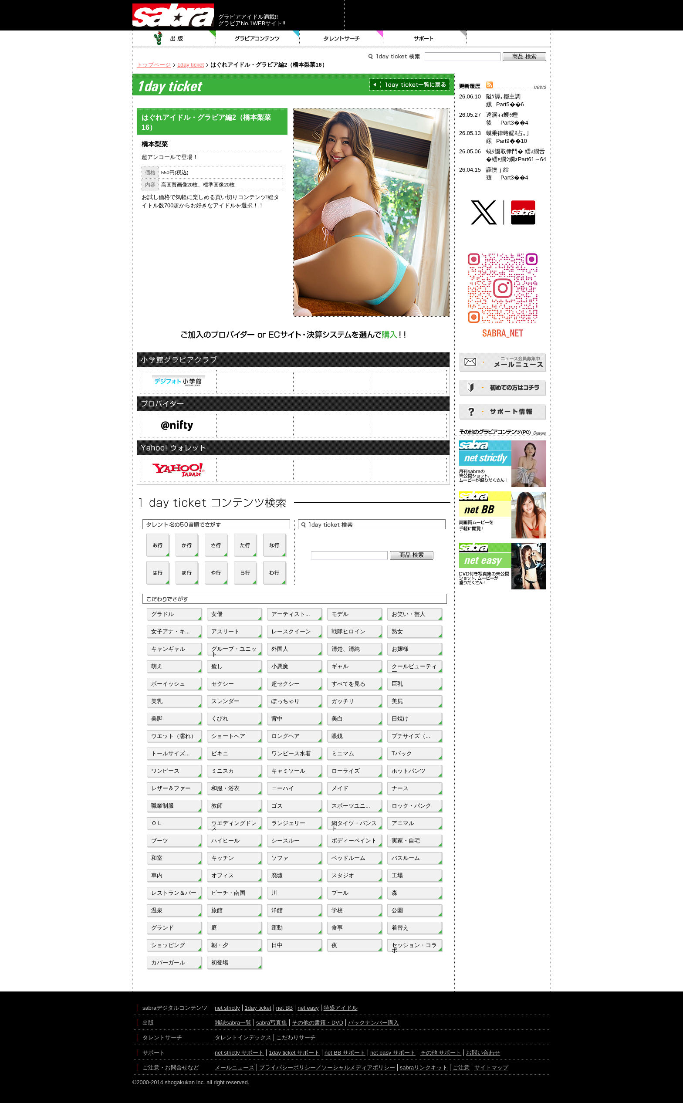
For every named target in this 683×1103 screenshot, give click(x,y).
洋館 (277, 910)
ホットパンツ (409, 771)
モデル (339, 614)
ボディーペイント (354, 840)
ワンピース (165, 771)
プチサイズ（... (411, 736)
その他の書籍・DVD (317, 1022)
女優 (217, 614)
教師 (217, 805)
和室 (156, 858)
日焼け (400, 718)
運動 (277, 927)
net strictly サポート (239, 1052)
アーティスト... (290, 614)
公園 (397, 910)
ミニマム (342, 753)
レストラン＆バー (173, 893)
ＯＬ (156, 823)
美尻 (397, 701)
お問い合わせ (483, 1052)
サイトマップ (491, 1067)
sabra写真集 (271, 1022)
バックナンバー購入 (373, 1022)
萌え (156, 666)
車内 (156, 875)
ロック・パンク (411, 805)
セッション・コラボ (414, 947)
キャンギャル (168, 649)
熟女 (397, 631)
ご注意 (461, 1067)
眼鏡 (337, 736)
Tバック (402, 753)
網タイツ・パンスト (354, 825)
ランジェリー (288, 823)
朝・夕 (219, 945)
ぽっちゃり (285, 701)
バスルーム (406, 858)
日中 (277, 945)
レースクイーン (291, 631)
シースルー (285, 840)
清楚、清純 (345, 649)
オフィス (222, 875)
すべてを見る (348, 683)
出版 (174, 38)
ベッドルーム (348, 858)
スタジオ (342, 875)
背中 (277, 718)
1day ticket (190, 64)
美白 (337, 718)
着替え (400, 927)
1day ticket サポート (294, 1052)
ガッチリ (342, 701)
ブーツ (159, 840)
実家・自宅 (406, 840)
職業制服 (162, 805)
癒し (217, 666)
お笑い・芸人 (409, 614)
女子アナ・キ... (170, 631)
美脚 (156, 718)
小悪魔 (279, 666)
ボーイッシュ (168, 683)
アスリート (225, 631)
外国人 (279, 649)
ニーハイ (282, 788)
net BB (284, 1008)
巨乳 (397, 683)
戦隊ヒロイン (348, 631)
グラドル (162, 614)
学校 (337, 910)
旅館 (217, 910)
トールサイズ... (170, 753)
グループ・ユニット (234, 651)
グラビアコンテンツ (258, 38)
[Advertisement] (502, 630)
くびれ (219, 718)
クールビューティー (414, 668)
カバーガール (168, 962)
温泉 (156, 910)
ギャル (339, 666)
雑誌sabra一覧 (233, 1022)
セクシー (222, 683)
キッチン (222, 858)
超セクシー (285, 683)
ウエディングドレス (234, 825)
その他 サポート (441, 1052)
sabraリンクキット (424, 1067)
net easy (308, 1008)
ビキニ (219, 753)
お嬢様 (400, 649)
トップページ (154, 64)
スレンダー (225, 701)
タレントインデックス (243, 1037)
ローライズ (345, 771)
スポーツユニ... (350, 805)
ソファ (279, 858)
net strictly (227, 1008)
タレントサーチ (341, 38)
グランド (162, 927)
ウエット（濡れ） (173, 736)
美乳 (156, 701)
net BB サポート (345, 1052)
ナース (400, 788)
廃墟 (277, 875)
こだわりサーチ (296, 1037)
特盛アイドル (341, 1008)
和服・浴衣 (225, 788)
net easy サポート (393, 1052)
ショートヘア (228, 736)
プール (339, 893)
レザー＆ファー (171, 788)
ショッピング (168, 945)
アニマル (403, 823)
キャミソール (288, 771)
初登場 (219, 962)
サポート (425, 38)
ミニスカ (222, 771)
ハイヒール (225, 840)
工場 (397, 875)
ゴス (277, 805)
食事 (337, 927)
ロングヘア (285, 736)
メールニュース (234, 1067)
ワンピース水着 (291, 753)
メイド (339, 788)
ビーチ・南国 (228, 893)
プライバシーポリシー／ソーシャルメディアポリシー (327, 1067)
